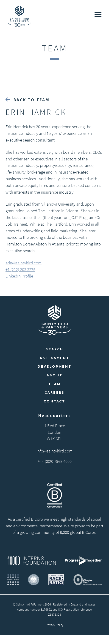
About (54, 375)
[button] (98, 15)
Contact (54, 401)
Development (54, 366)
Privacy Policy (54, 625)
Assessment (54, 358)
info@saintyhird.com (54, 451)
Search (54, 349)
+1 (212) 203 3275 (20, 269)
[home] (18, 16)
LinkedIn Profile (19, 276)
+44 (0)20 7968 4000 (55, 461)
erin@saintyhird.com (24, 263)
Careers (54, 392)
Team (54, 384)
